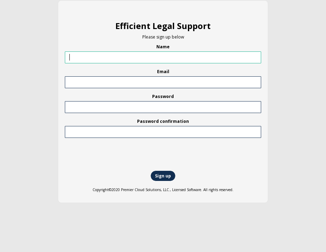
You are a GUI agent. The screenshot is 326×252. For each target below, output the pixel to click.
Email (163, 72)
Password (163, 96)
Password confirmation (163, 121)
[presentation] (58, 154)
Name (163, 47)
